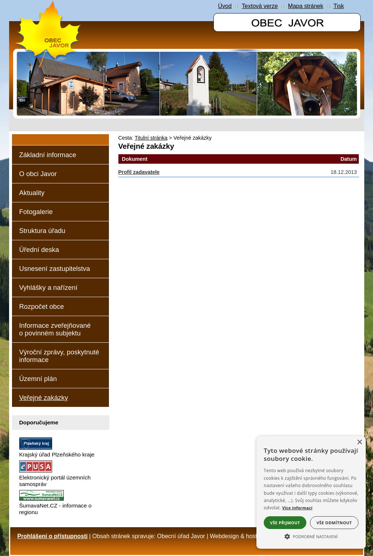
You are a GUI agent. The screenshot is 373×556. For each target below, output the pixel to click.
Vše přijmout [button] (285, 522)
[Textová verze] (260, 6)
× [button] (359, 442)
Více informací (297, 507)
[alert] (311, 492)
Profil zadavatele (139, 172)
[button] (311, 536)
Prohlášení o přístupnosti (52, 536)
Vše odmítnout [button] (334, 522)
